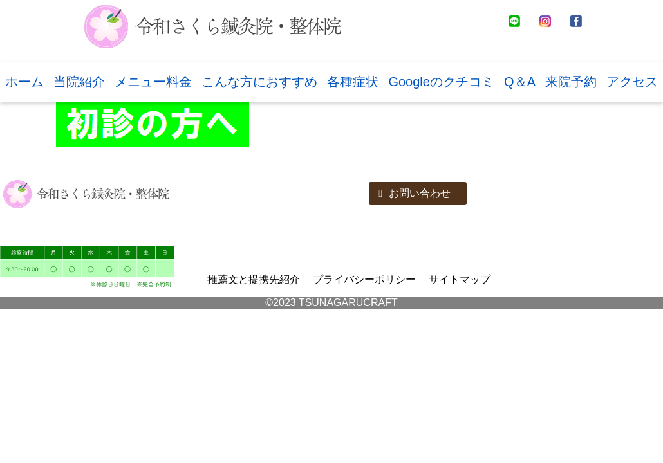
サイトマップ (459, 279)
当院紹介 (79, 82)
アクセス (632, 82)
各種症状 (352, 82)
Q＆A (520, 82)
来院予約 (571, 82)
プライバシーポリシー (364, 279)
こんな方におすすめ (259, 82)
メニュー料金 (153, 82)
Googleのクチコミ (441, 82)
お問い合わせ (414, 193)
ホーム (24, 82)
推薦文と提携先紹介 (253, 279)
